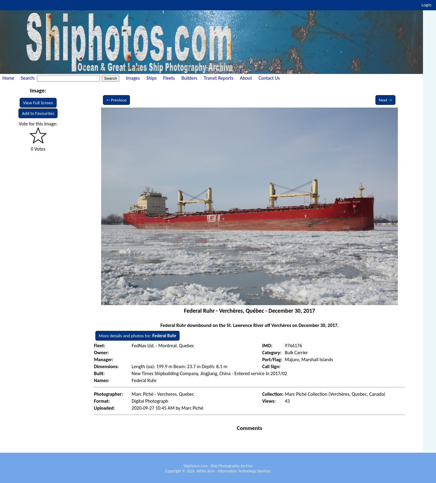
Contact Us (269, 78)
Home (8, 78)
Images (133, 78)
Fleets (169, 78)
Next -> (385, 100)
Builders (189, 78)
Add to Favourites (38, 113)
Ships (151, 78)
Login (426, 5)
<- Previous (116, 100)
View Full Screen (38, 102)
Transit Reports (218, 78)
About (246, 78)
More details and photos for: (137, 335)
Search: (28, 78)
